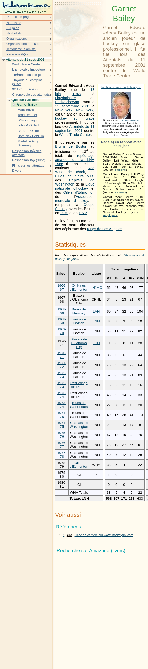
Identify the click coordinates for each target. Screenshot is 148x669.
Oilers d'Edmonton (78, 192)
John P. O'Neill (28, 125)
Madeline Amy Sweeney (28, 143)
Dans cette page (18, 17)
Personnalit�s (17, 54)
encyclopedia (110, 215)
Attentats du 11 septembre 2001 (74, 128)
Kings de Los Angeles (104, 229)
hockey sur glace (74, 118)
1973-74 (61, 395)
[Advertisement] (78, 16)
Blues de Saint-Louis (74, 176)
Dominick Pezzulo (31, 136)
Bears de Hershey (79, 311)
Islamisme (13, 23)
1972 (83, 213)
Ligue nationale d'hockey (74, 186)
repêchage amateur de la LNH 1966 (74, 160)
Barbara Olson (28, 131)
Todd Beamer (27, 115)
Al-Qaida (12, 28)
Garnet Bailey (27, 104)
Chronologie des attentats (31, 94)
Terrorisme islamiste (21, 49)
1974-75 (61, 415)
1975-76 (61, 435)
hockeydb (120, 192)
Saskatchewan (67, 102)
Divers (16, 170)
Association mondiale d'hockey (74, 198)
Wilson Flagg (27, 120)
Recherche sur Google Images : (121, 87)
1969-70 (61, 331)
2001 (86, 106)
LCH (96, 343)
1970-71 (61, 355)
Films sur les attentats (28, 165)
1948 (76, 94)
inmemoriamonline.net (129, 120)
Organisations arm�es (23, 44)
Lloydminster (65, 98)
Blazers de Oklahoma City (79, 343)
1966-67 (61, 287)
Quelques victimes (25, 100)
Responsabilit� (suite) (28, 160)
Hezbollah (13, 33)
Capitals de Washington (79, 425)
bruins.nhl (120, 169)
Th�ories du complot (27, 75)
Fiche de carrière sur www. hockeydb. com (104, 535)
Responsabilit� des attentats (26, 153)
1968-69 (61, 311)
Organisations (16, 38)
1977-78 (61, 454)
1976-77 (61, 444)
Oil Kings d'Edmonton (79, 287)
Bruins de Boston (71, 146)
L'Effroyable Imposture (28, 69)
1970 (64, 213)
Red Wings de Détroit (74, 170)
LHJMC (96, 288)
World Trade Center (75, 135)
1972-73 (61, 375)
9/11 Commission (25, 89)
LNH (96, 321)
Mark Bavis (26, 110)
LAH (96, 311)
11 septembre (67, 106)
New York (63, 110)
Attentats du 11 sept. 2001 (25, 59)
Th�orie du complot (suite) (27, 82)
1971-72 (61, 365)
